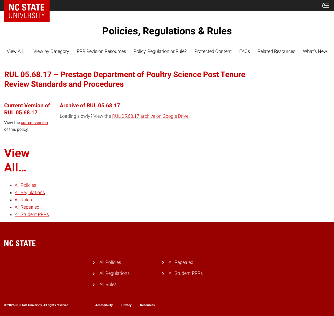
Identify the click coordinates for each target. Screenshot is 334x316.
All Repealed (27, 207)
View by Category (51, 51)
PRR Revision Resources (101, 51)
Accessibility (104, 305)
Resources (147, 305)
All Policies (25, 185)
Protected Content (213, 51)
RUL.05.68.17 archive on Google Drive (150, 116)
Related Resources (276, 51)
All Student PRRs (32, 214)
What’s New (315, 51)
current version (34, 122)
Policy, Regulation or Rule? (160, 51)
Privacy (126, 305)
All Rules (23, 199)
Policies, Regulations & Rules (167, 31)
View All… (16, 51)
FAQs (244, 51)
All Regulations (30, 192)
